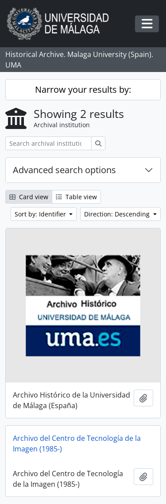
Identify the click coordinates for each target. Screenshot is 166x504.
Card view (28, 197)
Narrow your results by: (83, 89)
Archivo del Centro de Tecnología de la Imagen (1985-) (77, 443)
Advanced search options (64, 170)
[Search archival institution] (48, 143)
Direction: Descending (117, 214)
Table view (76, 197)
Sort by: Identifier (41, 214)
